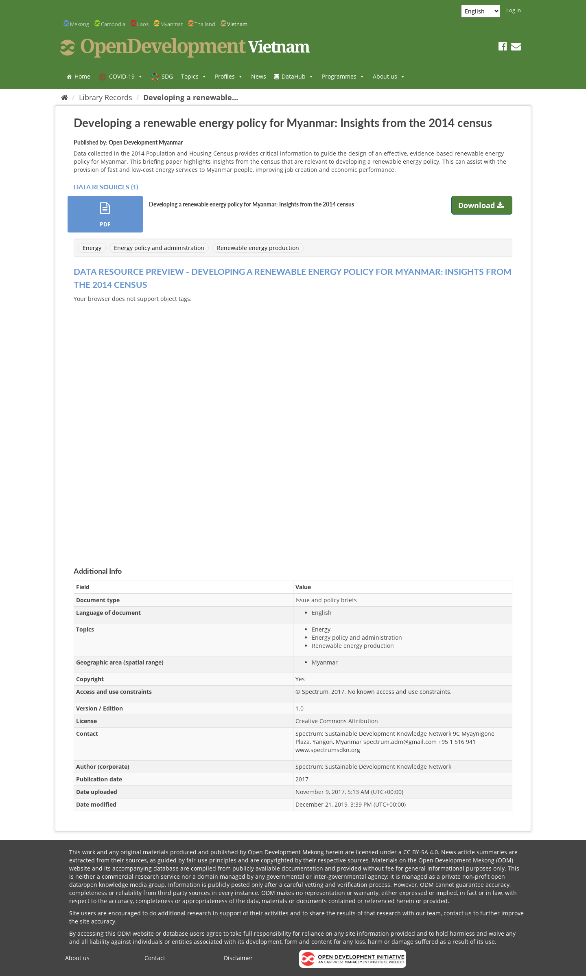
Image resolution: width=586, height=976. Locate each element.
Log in (513, 10)
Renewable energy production (258, 248)
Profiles (229, 76)
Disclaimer (238, 958)
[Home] (64, 97)
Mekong (79, 24)
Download (482, 205)
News (258, 76)
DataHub (298, 76)
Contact (154, 958)
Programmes (343, 76)
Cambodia (113, 24)
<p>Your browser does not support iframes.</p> (293, 425)
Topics (194, 76)
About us (389, 76)
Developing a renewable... (190, 97)
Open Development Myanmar (146, 142)
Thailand (205, 24)
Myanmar (171, 24)
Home (82, 76)
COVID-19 (126, 76)
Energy (92, 248)
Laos (143, 24)
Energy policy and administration (159, 248)
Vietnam (237, 24)
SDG (167, 76)
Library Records (105, 97)
